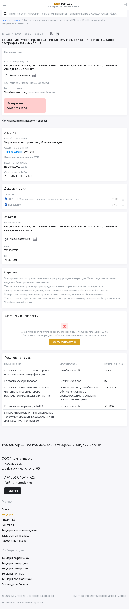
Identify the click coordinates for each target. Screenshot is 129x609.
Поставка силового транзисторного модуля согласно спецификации (27, 373)
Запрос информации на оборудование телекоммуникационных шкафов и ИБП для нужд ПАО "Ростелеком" (29, 417)
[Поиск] (5, 14)
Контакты (8, 525)
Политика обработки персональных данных (99, 596)
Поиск (5, 509)
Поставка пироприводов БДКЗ (23, 406)
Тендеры (7, 515)
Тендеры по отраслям (15, 569)
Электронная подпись (15, 536)
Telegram (12, 491)
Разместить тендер (14, 541)
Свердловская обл (71, 396)
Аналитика (8, 520)
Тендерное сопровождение (19, 531)
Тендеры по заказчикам (17, 579)
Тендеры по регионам (15, 558)
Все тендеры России (15, 585)
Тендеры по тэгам (13, 574)
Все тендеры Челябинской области (26, 83)
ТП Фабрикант (13, 152)
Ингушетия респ (70, 388)
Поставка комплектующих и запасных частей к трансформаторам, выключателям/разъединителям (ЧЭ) (28, 392)
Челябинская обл (70, 371)
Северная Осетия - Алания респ (78, 398)
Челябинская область (41, 93)
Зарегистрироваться (64, 342)
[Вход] (125, 5)
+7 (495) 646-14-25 (18, 477)
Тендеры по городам (15, 564)
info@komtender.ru (17, 483)
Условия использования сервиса (22, 603)
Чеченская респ (75, 392)
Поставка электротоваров (20, 381)
